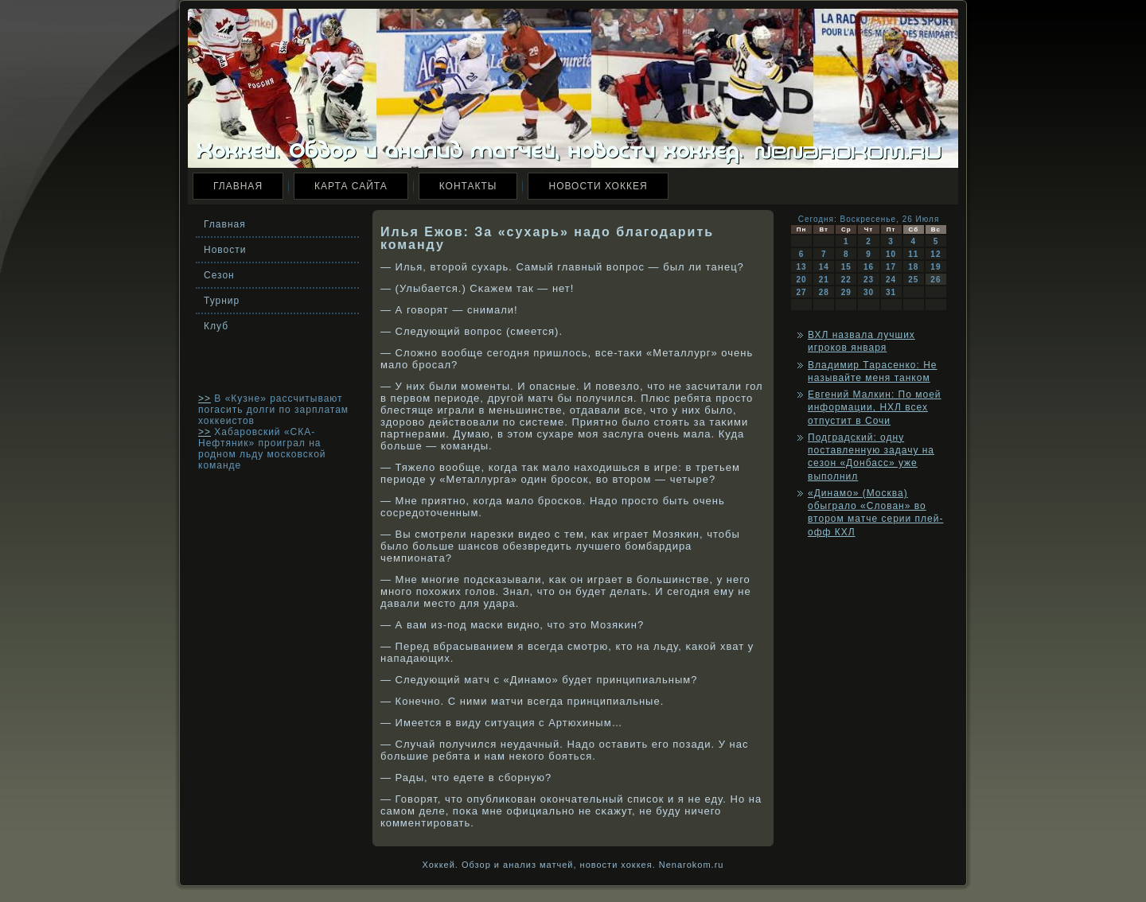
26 (935, 279)
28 (824, 292)
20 (802, 279)
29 (846, 292)
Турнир (222, 300)
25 (913, 279)
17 (891, 266)
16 (868, 266)
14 (824, 266)
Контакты (468, 186)
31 (891, 292)
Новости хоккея (597, 186)
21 (824, 279)
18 (913, 266)
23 (868, 279)
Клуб (216, 326)
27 (802, 292)
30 (868, 292)
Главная (238, 186)
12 (935, 254)
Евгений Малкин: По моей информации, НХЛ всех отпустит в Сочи (874, 407)
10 (891, 254)
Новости (225, 249)
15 (846, 266)
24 (891, 279)
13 (802, 266)
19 (935, 266)
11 (913, 254)
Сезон (219, 275)
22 (846, 279)
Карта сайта (351, 186)
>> (204, 398)
